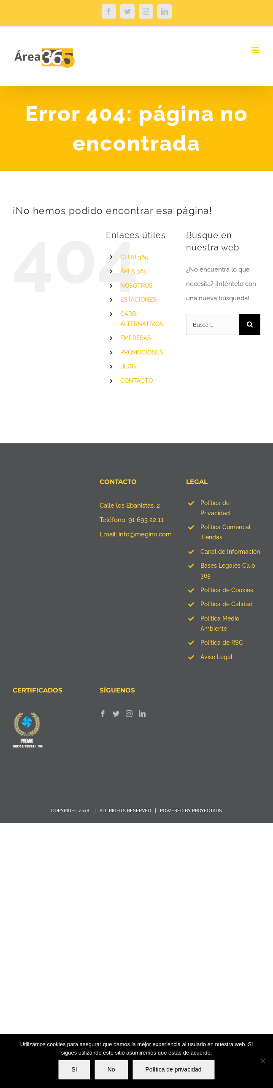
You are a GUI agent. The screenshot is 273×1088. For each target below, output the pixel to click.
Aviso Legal (216, 657)
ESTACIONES (138, 299)
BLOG (128, 366)
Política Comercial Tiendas (225, 532)
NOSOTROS (136, 285)
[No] (262, 1061)
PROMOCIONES (141, 352)
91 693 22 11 (146, 520)
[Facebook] (103, 713)
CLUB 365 (134, 257)
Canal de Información (230, 551)
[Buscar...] (212, 324)
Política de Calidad (226, 604)
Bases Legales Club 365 (227, 570)
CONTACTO (136, 380)
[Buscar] (249, 324)
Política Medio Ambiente (219, 623)
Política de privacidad (174, 1069)
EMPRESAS (135, 338)
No (111, 1069)
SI (74, 1069)
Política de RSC (221, 642)
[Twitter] (116, 713)
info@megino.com (145, 534)
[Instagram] (129, 713)
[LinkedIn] (142, 713)
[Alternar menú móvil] (255, 50)
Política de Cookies (226, 590)
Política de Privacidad (215, 508)
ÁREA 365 (133, 271)
